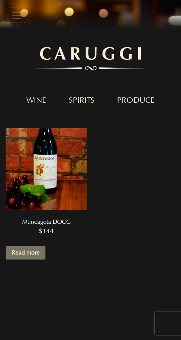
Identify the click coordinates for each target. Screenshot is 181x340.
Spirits (82, 100)
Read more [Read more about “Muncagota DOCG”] (25, 252)
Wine (36, 100)
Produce (136, 100)
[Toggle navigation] (16, 15)
